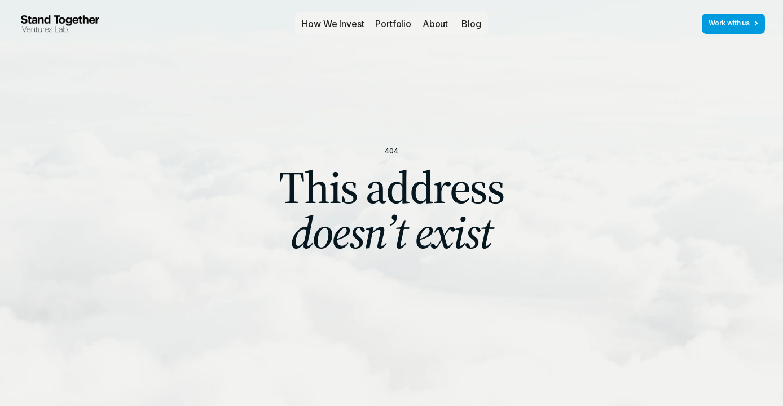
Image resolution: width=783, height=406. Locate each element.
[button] (393, 24)
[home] (60, 24)
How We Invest (333, 23)
